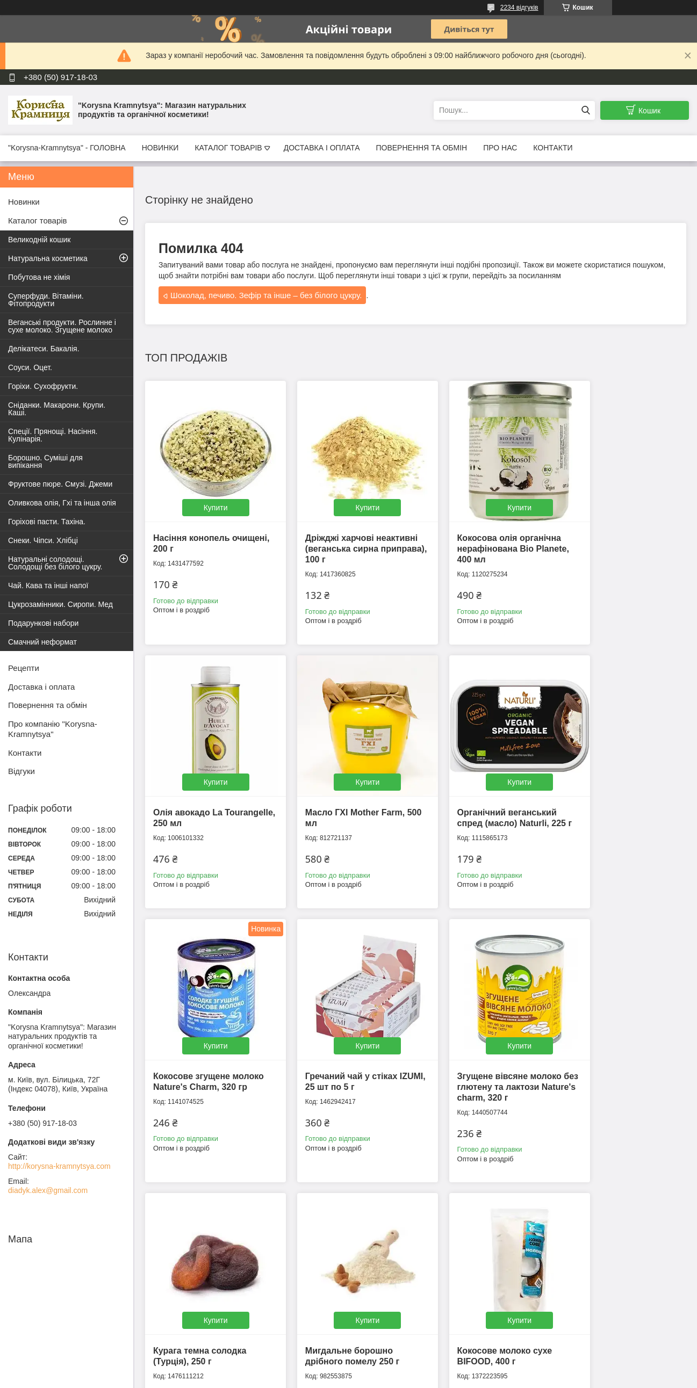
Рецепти (23, 668)
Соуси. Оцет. (30, 367)
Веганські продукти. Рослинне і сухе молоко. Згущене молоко (62, 326)
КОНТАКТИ (552, 147)
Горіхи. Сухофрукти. (43, 386)
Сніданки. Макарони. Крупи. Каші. (56, 409)
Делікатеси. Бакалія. (44, 348)
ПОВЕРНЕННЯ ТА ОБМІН (421, 147)
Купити (209, 493)
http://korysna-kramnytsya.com (59, 1166)
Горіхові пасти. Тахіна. (46, 521)
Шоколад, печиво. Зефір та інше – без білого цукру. (266, 295)
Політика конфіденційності (510, 1378)
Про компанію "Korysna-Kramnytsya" (52, 729)
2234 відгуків (519, 7)
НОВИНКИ (160, 147)
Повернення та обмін (47, 705)
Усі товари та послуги (412, 1181)
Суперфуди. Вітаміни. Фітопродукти (46, 300)
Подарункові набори (43, 623)
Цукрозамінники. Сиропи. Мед (60, 604)
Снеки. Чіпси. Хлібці (43, 540)
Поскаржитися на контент (427, 1378)
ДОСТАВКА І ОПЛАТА (322, 147)
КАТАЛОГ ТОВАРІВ (228, 147)
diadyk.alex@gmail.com (48, 1190)
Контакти (24, 752)
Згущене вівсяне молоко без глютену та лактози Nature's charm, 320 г (205, 1055)
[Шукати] (585, 110)
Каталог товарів (37, 220)
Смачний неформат (42, 642)
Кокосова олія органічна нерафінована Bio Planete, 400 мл (481, 534)
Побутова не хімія (39, 277)
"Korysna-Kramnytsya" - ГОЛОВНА (67, 147)
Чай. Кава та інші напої (48, 585)
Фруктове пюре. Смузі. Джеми (60, 484)
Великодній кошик (39, 239)
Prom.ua (398, 1368)
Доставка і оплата (41, 686)
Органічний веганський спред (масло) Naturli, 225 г (345, 795)
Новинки (24, 201)
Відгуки (21, 771)
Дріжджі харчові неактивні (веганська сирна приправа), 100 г (339, 534)
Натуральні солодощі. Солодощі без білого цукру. (55, 563)
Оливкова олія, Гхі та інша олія (62, 502)
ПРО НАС (500, 147)
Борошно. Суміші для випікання (45, 461)
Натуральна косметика (48, 258)
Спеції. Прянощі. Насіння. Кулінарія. (52, 435)
